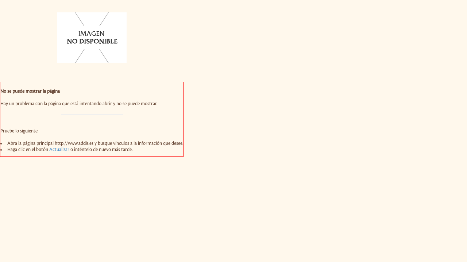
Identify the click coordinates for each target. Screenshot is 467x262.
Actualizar (59, 149)
